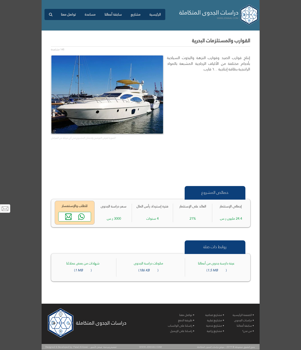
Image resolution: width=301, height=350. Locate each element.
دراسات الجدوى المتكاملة (208, 12)
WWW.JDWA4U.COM (227, 18)
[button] (135, 14)
